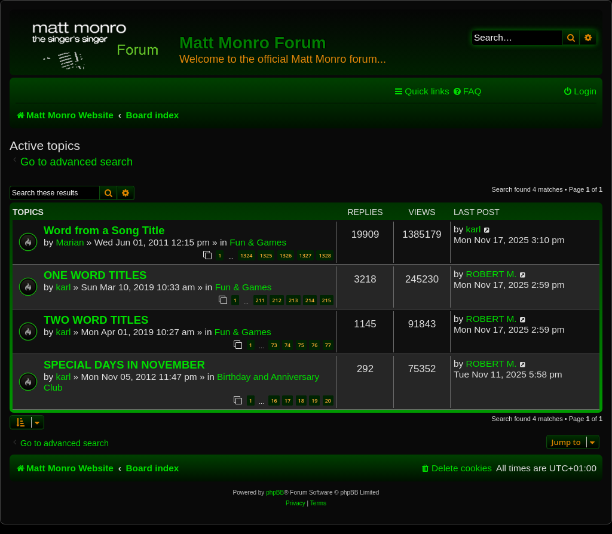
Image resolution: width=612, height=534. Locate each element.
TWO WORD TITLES (96, 320)
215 (326, 300)
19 (314, 400)
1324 (246, 255)
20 (328, 400)
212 (276, 300)
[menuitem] (467, 91)
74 (287, 345)
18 (301, 400)
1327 (305, 255)
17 (287, 400)
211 (260, 300)
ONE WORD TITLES (95, 275)
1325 (266, 255)
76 (314, 345)
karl (473, 229)
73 (274, 345)
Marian (70, 242)
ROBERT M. (491, 274)
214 (309, 300)
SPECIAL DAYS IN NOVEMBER (124, 364)
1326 (286, 255)
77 (328, 345)
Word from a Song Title (104, 230)
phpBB (275, 492)
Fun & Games (258, 242)
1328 (325, 255)
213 (293, 300)
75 (301, 345)
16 (274, 400)
